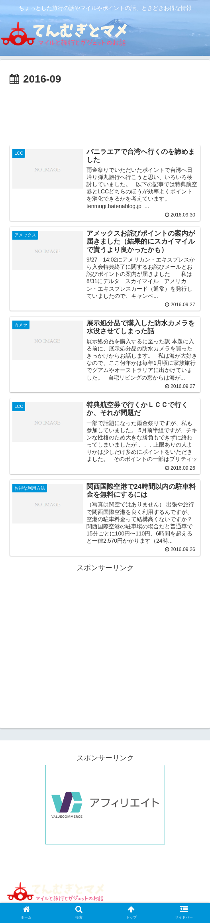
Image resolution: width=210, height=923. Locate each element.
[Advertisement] (105, 112)
